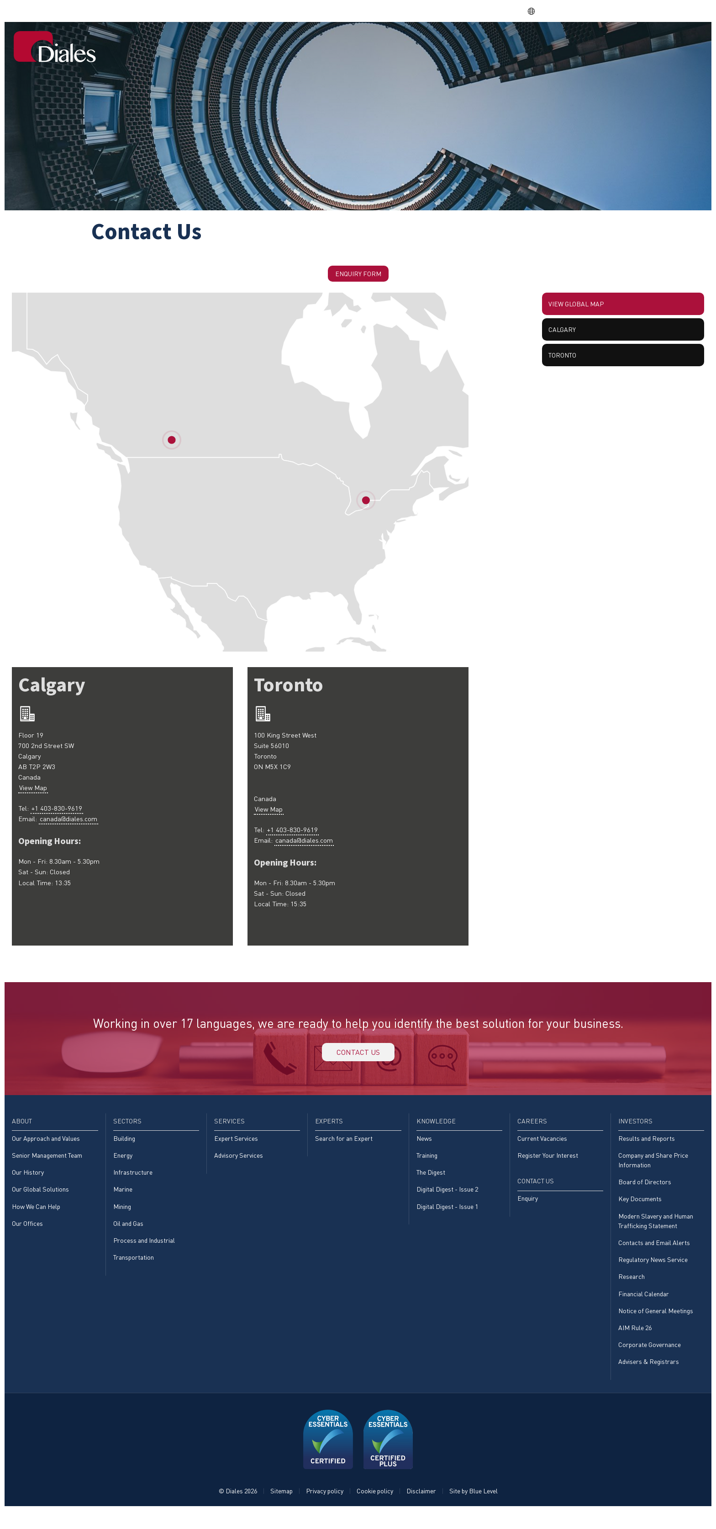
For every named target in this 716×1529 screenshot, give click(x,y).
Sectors (374, 42)
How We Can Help (36, 1218)
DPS (572, 11)
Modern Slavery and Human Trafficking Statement (655, 1233)
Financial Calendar (643, 1309)
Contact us (358, 1058)
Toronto (566, 368)
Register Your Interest (547, 1165)
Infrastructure (133, 1183)
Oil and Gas (128, 1236)
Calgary (564, 338)
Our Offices (27, 1236)
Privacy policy (324, 1509)
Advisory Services (238, 1165)
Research (631, 1291)
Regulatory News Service (653, 1274)
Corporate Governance (649, 1362)
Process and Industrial (144, 1253)
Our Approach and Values (46, 1147)
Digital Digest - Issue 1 (447, 1218)
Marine (122, 1200)
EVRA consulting (617, 11)
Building (124, 1147)
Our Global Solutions (40, 1200)
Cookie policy (375, 1509)
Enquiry (527, 1209)
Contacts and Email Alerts (654, 1256)
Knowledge (516, 42)
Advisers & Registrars (648, 1379)
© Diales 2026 (238, 1509)
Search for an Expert (344, 1147)
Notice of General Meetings (655, 1327)
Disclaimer (421, 1509)
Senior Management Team (47, 1165)
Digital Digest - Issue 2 (447, 1200)
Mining (122, 1218)
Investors (615, 42)
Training (426, 1165)
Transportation (133, 1271)
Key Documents (640, 1210)
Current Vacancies (542, 1147)
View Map (35, 797)
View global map (581, 308)
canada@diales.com (73, 832)
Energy (122, 1165)
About (334, 42)
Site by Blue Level (473, 1509)
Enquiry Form (358, 274)
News (424, 1147)
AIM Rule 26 (635, 1344)
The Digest (430, 1183)
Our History (28, 1183)
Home (298, 42)
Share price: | (473, 11)
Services (420, 42)
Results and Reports (646, 1147)
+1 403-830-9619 (59, 820)
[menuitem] (298, 43)
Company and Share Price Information (653, 1170)
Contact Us (673, 42)
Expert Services (236, 1147)
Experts (465, 42)
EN (536, 11)
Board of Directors (644, 1193)
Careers (567, 42)
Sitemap (281, 1509)
